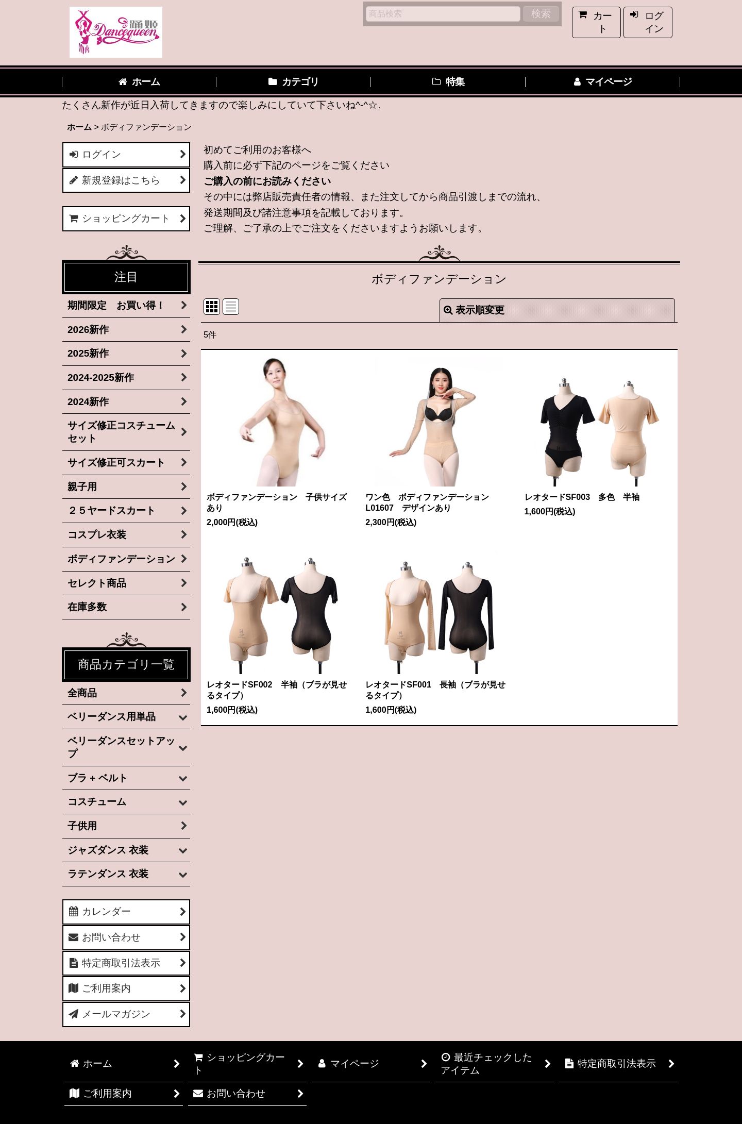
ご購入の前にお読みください (267, 181)
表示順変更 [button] (474, 310)
